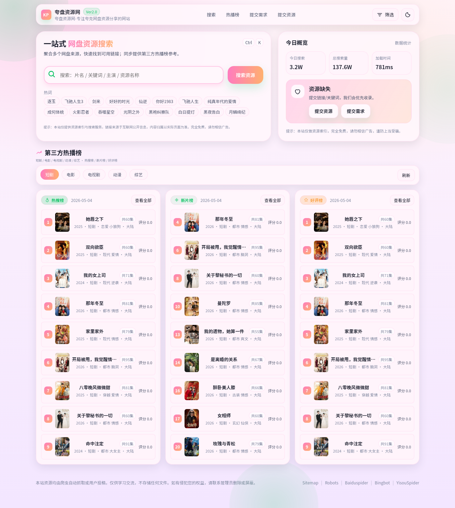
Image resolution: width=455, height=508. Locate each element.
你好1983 (164, 101)
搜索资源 (245, 75)
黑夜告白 (212, 112)
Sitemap (310, 482)
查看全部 (143, 200)
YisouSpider (407, 482)
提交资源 (286, 14)
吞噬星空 (106, 112)
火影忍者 (81, 112)
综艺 (139, 174)
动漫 (117, 174)
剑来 (96, 101)
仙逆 (143, 101)
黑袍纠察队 (159, 112)
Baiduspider (356, 482)
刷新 (406, 175)
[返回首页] (85, 14)
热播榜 (232, 14)
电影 (71, 174)
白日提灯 (186, 112)
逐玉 (52, 101)
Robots (331, 482)
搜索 (211, 14)
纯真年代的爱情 (221, 101)
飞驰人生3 (74, 101)
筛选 (385, 14)
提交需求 (258, 14)
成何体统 (56, 112)
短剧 (50, 174)
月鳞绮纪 (237, 112)
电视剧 (94, 174)
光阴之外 (132, 112)
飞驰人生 (190, 101)
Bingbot (382, 482)
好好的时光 (119, 101)
